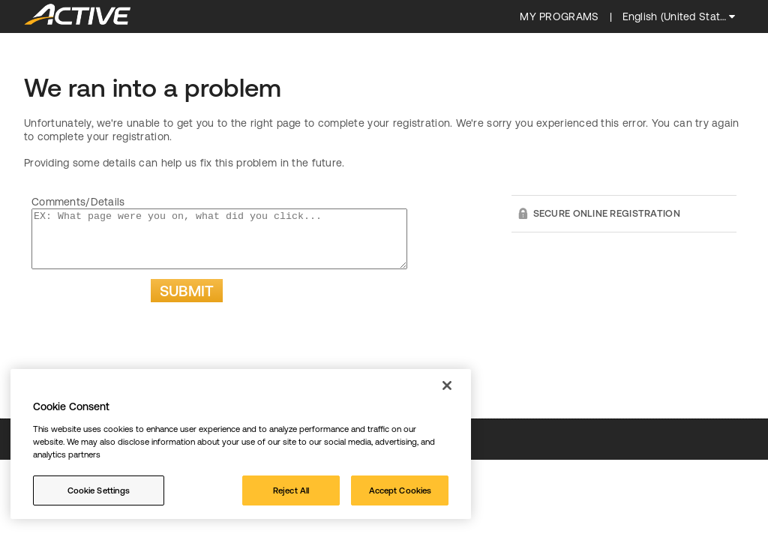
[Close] (447, 385)
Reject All (291, 490)
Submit (187, 301)
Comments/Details (78, 202)
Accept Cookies (400, 490)
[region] (240, 444)
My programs (559, 16)
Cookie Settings (99, 490)
